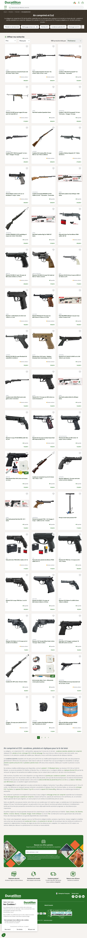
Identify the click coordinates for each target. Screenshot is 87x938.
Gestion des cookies (48, 934)
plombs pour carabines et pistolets (56, 775)
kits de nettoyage (37, 753)
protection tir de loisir (46, 821)
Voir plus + (9, 862)
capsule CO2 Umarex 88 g (48, 789)
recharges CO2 (26, 753)
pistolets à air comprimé (75, 751)
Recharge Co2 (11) (75, 27)
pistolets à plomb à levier (31, 762)
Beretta (80, 811)
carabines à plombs (61, 751)
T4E (49, 813)
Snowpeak (23, 813)
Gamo (67, 811)
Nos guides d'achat (49, 911)
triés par (63, 40)
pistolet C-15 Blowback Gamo (50, 768)
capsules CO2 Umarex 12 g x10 (24, 789)
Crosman (11, 813)
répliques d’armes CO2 (70, 770)
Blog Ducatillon (48, 909)
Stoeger (29, 813)
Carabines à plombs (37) (59, 27)
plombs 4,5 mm (16, 753)
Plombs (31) (45, 27)
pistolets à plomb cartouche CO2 (13, 762)
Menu (5, 7)
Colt (76, 811)
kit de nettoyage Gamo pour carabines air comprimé (19, 796)
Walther (6, 813)
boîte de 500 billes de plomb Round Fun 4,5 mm (53, 779)
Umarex (72, 811)
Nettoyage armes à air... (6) (31, 27)
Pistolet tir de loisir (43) (13, 27)
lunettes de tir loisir (30, 821)
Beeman (17, 813)
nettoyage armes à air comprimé (56, 794)
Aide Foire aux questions (48, 914)
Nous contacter (48, 907)
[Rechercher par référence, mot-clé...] (46, 7)
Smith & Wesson (37, 813)
